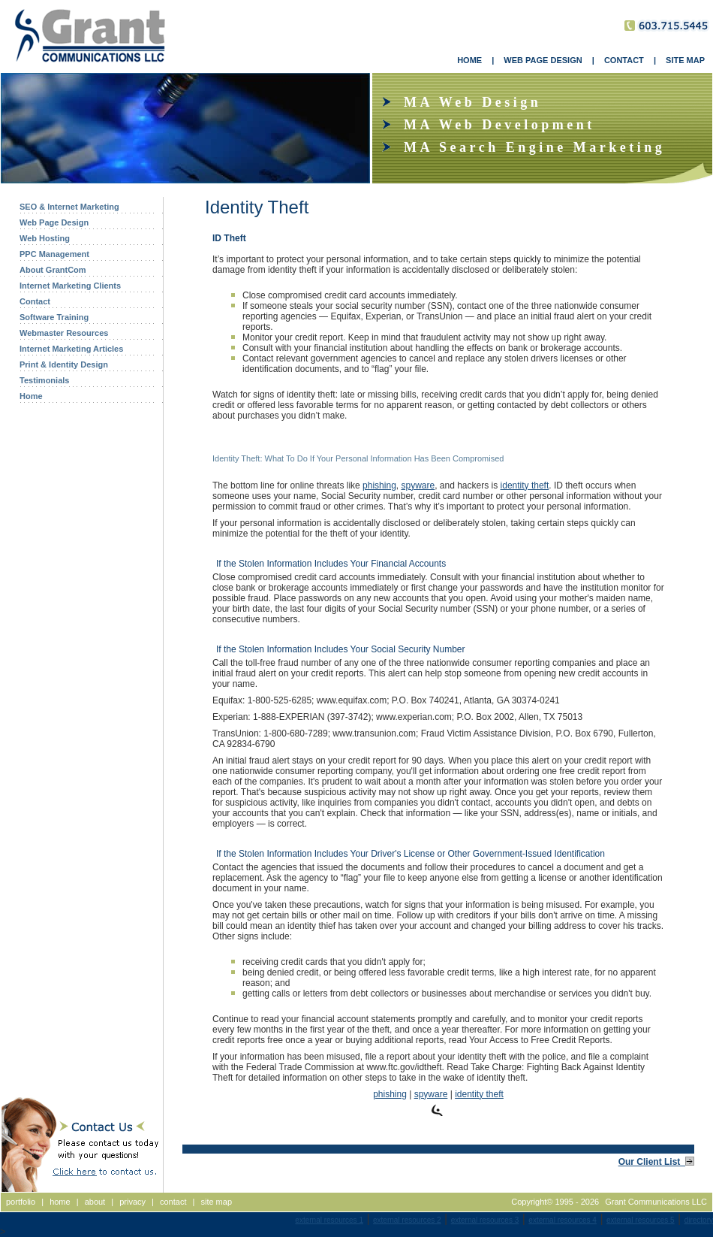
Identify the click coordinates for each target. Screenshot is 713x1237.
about (95, 1201)
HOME (469, 60)
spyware (418, 485)
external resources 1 (329, 1220)
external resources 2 (407, 1220)
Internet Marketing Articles (71, 348)
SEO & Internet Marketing (69, 206)
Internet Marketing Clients (70, 285)
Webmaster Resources (64, 332)
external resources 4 (562, 1220)
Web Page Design (54, 222)
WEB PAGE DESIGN (543, 60)
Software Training (54, 317)
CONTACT (624, 60)
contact (173, 1201)
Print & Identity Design (64, 364)
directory (698, 1220)
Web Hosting (45, 238)
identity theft (525, 485)
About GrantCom (53, 269)
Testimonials (44, 380)
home (60, 1201)
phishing (379, 485)
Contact (35, 301)
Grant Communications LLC (656, 1201)
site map (216, 1201)
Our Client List (656, 1162)
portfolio (20, 1201)
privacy (132, 1201)
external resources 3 (485, 1220)
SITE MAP (685, 60)
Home (31, 396)
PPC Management (54, 254)
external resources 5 (640, 1220)
